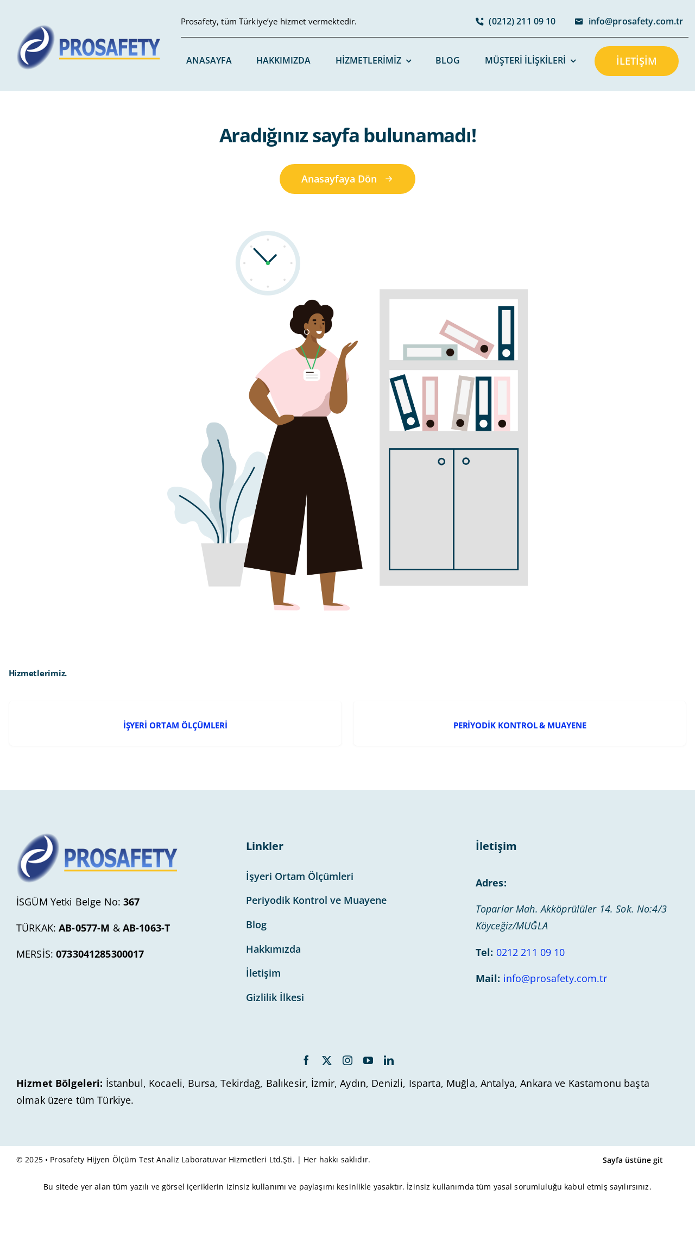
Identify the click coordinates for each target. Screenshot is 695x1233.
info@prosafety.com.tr (555, 978)
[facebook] (306, 1060)
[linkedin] (389, 1060)
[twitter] (327, 1060)
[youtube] (368, 1060)
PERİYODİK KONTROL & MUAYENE (519, 725)
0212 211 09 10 (530, 952)
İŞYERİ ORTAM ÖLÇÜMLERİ (175, 725)
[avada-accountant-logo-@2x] (89, 29)
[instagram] (347, 1060)
